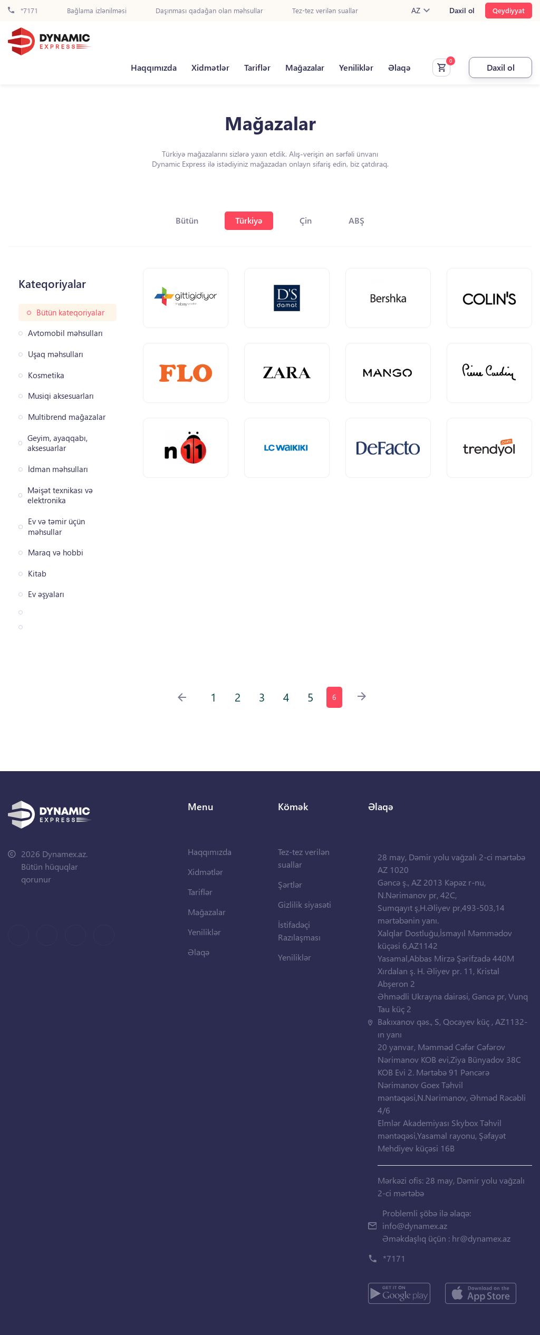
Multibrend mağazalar (66, 417)
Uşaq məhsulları (55, 354)
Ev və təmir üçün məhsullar (56, 526)
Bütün (187, 220)
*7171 (23, 11)
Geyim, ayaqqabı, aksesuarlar (57, 443)
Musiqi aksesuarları (61, 396)
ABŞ (356, 220)
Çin (306, 220)
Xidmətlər (210, 67)
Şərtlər (290, 884)
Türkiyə (249, 220)
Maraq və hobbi (55, 553)
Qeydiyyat (509, 10)
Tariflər (257, 67)
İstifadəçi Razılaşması (299, 931)
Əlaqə (399, 67)
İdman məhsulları (58, 469)
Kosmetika (46, 375)
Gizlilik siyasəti (304, 904)
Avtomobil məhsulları (65, 333)
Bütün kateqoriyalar (70, 313)
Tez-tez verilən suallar (325, 11)
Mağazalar (304, 67)
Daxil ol (462, 10)
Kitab (37, 574)
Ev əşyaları (46, 594)
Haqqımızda (154, 67)
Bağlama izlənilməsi (97, 11)
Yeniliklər (356, 67)
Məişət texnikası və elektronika (60, 495)
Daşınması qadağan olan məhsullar (209, 11)
